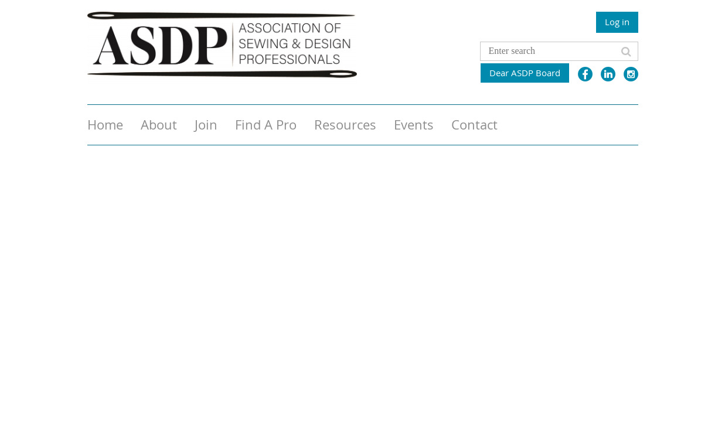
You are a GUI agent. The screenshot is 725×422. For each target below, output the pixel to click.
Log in (617, 22)
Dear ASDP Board (524, 73)
